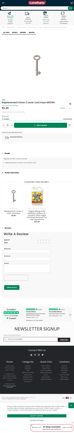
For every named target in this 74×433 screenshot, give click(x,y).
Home (2, 27)
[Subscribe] (64, 343)
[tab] (37, 163)
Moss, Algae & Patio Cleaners (37, 218)
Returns (46, 378)
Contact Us (64, 371)
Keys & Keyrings (32, 27)
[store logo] (37, 3)
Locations (64, 376)
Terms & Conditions (46, 374)
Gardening (28, 371)
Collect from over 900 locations (46, 21)
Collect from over (10, 387)
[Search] (70, 8)
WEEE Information (46, 383)
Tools (27, 374)
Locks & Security (22, 27)
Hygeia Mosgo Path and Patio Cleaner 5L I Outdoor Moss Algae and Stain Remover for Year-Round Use (37, 225)
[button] (3, 135)
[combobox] (37, 8)
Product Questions (12, 182)
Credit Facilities (64, 383)
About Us (64, 369)
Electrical (27, 369)
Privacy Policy (46, 380)
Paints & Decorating (28, 376)
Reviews (8, 238)
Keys (40, 27)
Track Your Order (64, 378)
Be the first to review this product (10, 115)
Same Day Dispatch (10, 17)
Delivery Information (46, 376)
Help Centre (64, 374)
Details (7, 163)
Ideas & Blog (46, 371)
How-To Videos (46, 369)
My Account (64, 380)
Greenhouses (28, 378)
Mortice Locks (14, 218)
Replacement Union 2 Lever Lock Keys (13, 222)
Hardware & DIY (11, 27)
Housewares (27, 385)
